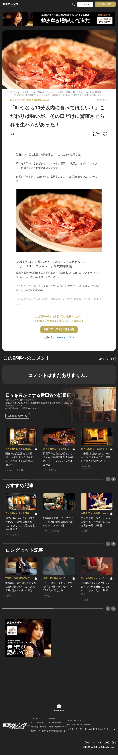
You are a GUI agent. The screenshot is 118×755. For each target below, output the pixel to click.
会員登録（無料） (105, 4)
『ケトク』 (30, 176)
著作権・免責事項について (58, 727)
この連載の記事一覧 (17, 416)
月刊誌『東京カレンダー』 (76, 720)
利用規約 (52, 718)
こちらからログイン (64, 337)
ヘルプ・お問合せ (37, 722)
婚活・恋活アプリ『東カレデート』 (79, 724)
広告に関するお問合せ (38, 727)
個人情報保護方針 (55, 722)
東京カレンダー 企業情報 (39, 731)
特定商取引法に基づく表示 (58, 731)
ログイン (85, 4)
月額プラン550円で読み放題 (59, 329)
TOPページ (34, 718)
